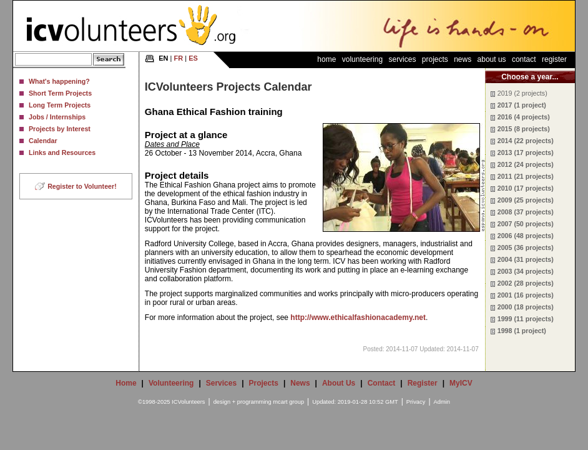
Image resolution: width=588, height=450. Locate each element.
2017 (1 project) (521, 105)
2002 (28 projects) (525, 283)
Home (326, 59)
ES (193, 58)
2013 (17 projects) (525, 152)
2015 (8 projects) (523, 128)
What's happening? (59, 81)
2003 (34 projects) (525, 271)
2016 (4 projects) (523, 117)
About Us (492, 59)
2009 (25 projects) (525, 200)
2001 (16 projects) (525, 295)
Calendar (43, 140)
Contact (524, 59)
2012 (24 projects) (525, 164)
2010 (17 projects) (525, 188)
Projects (435, 59)
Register (554, 59)
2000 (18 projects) (525, 307)
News (462, 59)
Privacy (416, 402)
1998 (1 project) (521, 330)
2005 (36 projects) (525, 247)
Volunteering (362, 59)
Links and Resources (62, 152)
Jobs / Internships (57, 117)
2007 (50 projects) (525, 224)
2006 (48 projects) (525, 235)
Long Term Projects (60, 105)
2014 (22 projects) (525, 140)
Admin (442, 402)
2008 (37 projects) (525, 212)
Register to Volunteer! (82, 186)
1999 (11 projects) (525, 318)
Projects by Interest (60, 128)
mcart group (288, 402)
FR (179, 58)
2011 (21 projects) (525, 176)
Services (402, 59)
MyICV (461, 383)
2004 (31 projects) (525, 259)
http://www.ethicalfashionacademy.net (358, 317)
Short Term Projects (60, 93)
